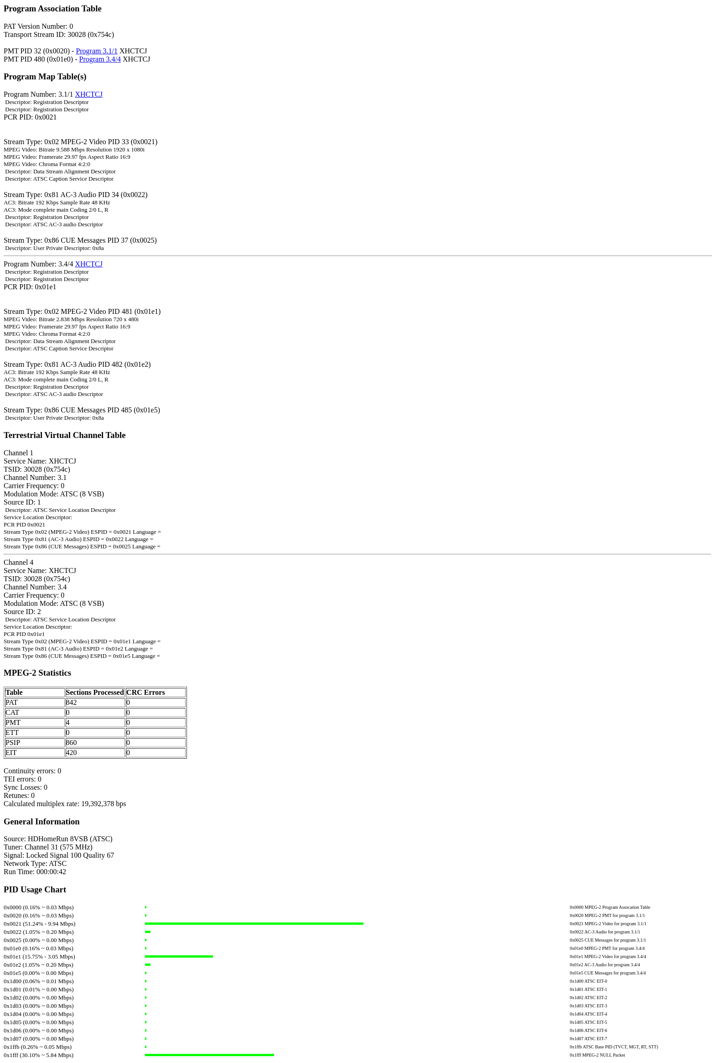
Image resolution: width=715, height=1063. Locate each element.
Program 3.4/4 (100, 59)
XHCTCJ (88, 94)
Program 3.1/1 (97, 51)
